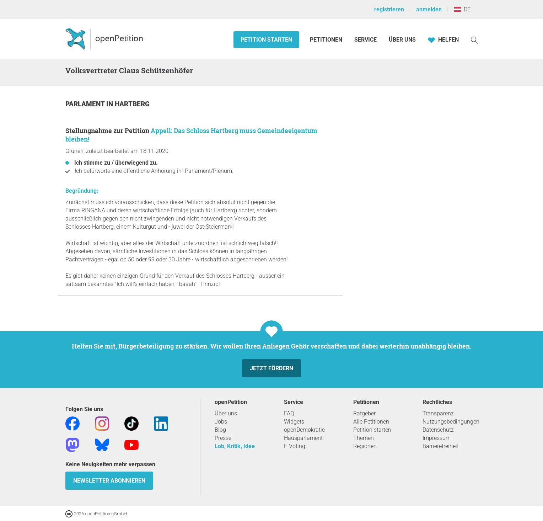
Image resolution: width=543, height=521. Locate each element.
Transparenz (438, 413)
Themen (363, 438)
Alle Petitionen (371, 421)
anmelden (429, 9)
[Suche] (474, 40)
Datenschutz (438, 429)
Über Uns (402, 39)
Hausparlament (303, 438)
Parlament (85, 104)
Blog (220, 429)
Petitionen (327, 39)
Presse (223, 438)
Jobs (221, 421)
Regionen (365, 446)
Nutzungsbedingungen (451, 421)
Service (365, 39)
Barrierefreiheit (441, 446)
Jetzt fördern (271, 368)
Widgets (294, 421)
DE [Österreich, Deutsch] (462, 9)
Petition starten (266, 39)
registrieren (389, 9)
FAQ (289, 413)
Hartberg (132, 104)
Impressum (437, 438)
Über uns (226, 413)
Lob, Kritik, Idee (235, 446)
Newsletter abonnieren (109, 480)
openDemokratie (304, 429)
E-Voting (294, 446)
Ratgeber (364, 413)
